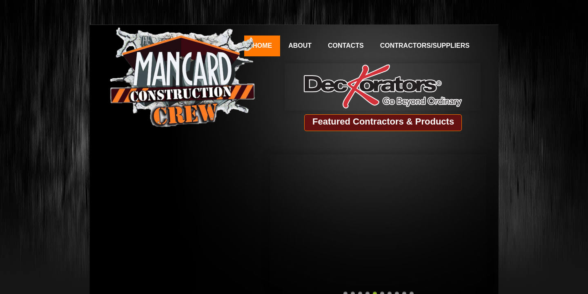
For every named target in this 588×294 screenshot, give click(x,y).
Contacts (346, 45)
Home (262, 45)
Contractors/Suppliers (425, 45)
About (300, 45)
